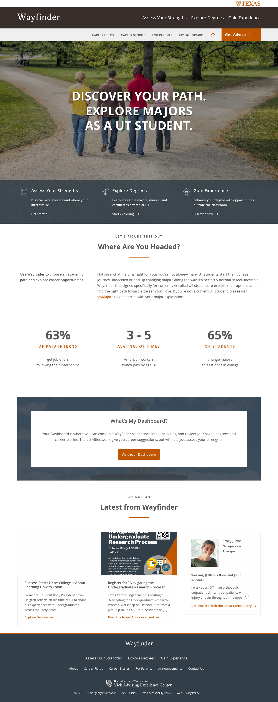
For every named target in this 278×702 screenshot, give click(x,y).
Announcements (170, 668)
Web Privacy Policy (188, 693)
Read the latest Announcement (131, 617)
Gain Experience (244, 18)
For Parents (144, 668)
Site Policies (129, 693)
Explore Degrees (207, 18)
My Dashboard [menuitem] (191, 35)
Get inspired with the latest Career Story (221, 606)
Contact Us (196, 668)
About (73, 668)
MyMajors (105, 296)
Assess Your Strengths (164, 18)
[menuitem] (212, 35)
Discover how (203, 214)
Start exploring (123, 214)
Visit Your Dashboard (139, 454)
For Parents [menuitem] (162, 35)
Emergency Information (102, 693)
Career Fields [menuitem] (103, 35)
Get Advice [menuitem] (241, 35)
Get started (39, 214)
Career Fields (93, 668)
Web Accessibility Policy (156, 693)
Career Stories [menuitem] (133, 35)
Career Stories (119, 668)
